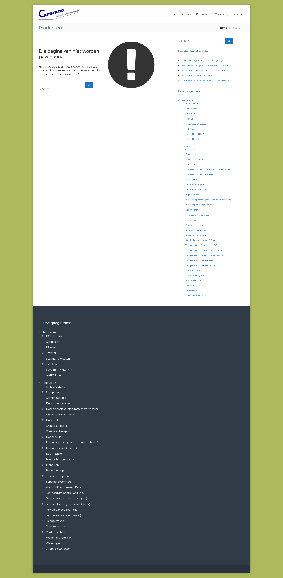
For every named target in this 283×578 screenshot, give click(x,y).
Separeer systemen (196, 235)
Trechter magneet (195, 275)
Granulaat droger (194, 184)
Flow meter (191, 179)
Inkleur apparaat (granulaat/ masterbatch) (208, 199)
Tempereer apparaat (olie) (199, 260)
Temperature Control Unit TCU (202, 245)
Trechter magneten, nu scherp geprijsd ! (203, 60)
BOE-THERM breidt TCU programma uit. (204, 70)
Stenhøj (189, 118)
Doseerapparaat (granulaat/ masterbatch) (207, 169)
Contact (239, 14)
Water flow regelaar (196, 285)
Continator (191, 108)
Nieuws (186, 14)
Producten (203, 14)
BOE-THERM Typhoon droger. (198, 75)
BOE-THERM (192, 103)
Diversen (190, 113)
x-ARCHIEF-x (192, 139)
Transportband (193, 270)
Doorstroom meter (195, 164)
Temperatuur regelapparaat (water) (205, 255)
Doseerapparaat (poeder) (199, 174)
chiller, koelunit (193, 149)
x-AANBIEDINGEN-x (196, 134)
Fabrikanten (188, 100)
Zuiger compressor (195, 295)
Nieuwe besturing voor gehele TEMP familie (206, 80)
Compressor (191, 154)
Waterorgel (191, 290)
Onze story (222, 14)
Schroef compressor (195, 230)
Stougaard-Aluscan (195, 123)
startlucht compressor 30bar (200, 240)
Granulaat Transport (196, 189)
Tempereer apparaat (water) (201, 265)
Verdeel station (193, 280)
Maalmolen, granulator (197, 214)
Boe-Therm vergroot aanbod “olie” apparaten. (207, 65)
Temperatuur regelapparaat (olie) (203, 250)
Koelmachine (192, 209)
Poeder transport (194, 225)
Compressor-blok (194, 159)
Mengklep (190, 219)
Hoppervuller (192, 194)
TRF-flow (190, 128)
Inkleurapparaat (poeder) (199, 204)
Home (172, 14)
